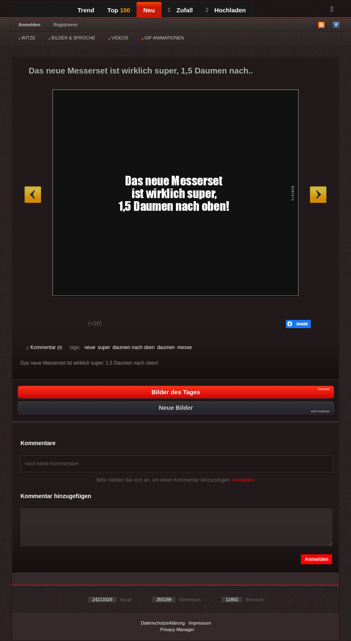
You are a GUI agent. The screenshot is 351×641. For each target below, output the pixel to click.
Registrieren (65, 24)
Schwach (66, 324)
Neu (149, 10)
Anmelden (29, 24)
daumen (166, 347)
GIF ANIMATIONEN (162, 37)
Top (118, 10)
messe (185, 347)
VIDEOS (118, 37)
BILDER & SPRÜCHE (71, 37)
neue (90, 347)
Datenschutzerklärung (163, 622)
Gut (36, 324)
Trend (85, 10)
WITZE (26, 37)
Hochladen (226, 10)
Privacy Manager (177, 629)
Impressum (200, 622)
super (104, 347)
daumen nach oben (133, 347)
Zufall (180, 10)
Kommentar (44, 347)
